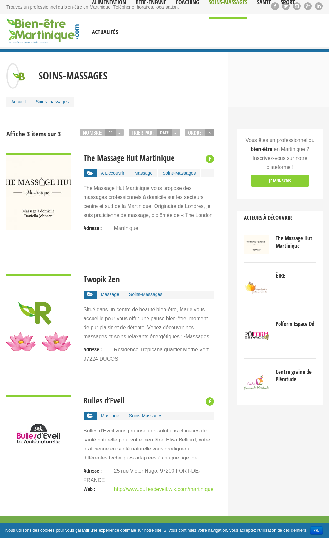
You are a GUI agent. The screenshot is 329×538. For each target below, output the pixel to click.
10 (110, 132)
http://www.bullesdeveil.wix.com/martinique (162, 490)
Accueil (18, 101)
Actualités (105, 32)
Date (164, 132)
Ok (316, 530)
